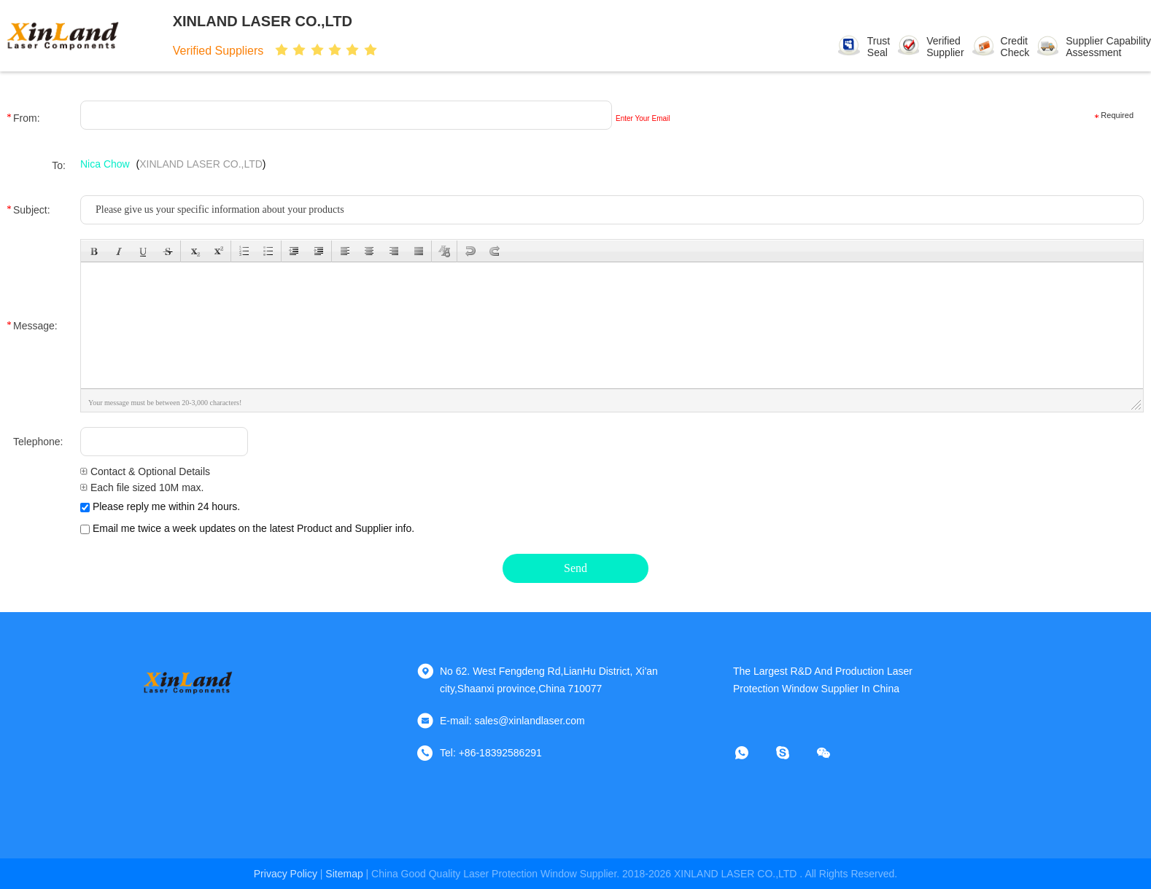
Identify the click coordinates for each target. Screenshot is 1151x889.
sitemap (344, 874)
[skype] (793, 752)
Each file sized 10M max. (142, 487)
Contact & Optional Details (145, 471)
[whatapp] (752, 752)
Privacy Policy (285, 874)
